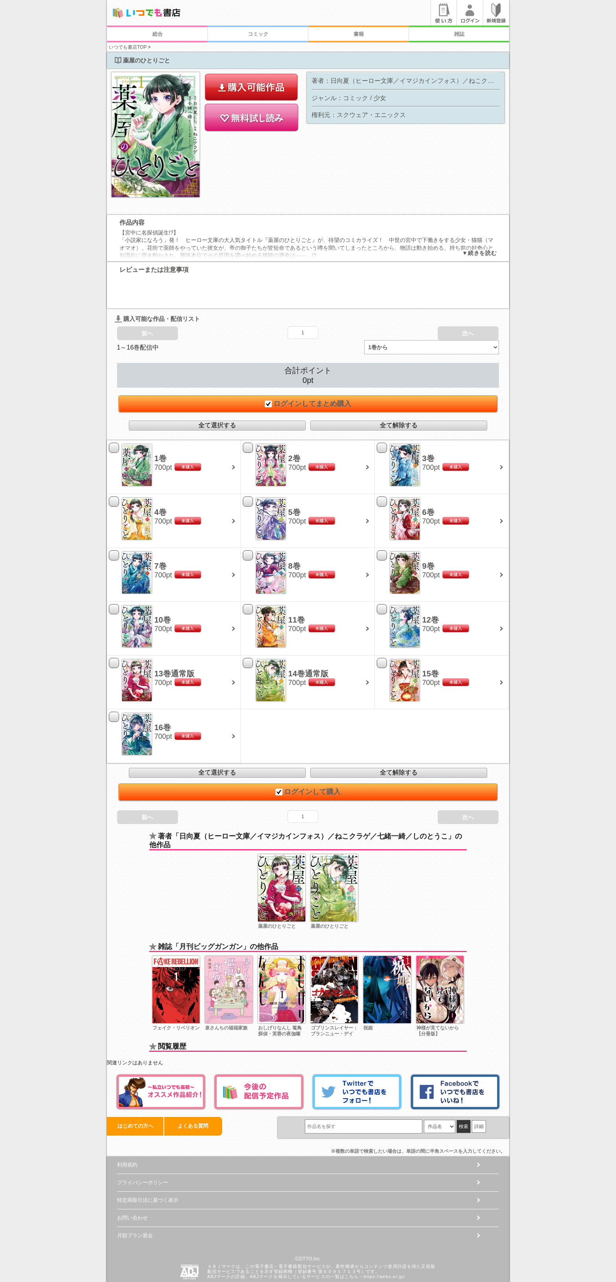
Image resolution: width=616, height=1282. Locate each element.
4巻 (160, 483)
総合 (157, 34)
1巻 (160, 429)
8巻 (294, 537)
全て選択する (217, 396)
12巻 (430, 590)
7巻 (160, 537)
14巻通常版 (308, 644)
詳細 (479, 1097)
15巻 (430, 644)
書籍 (359, 34)
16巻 (162, 698)
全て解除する (399, 396)
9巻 (428, 537)
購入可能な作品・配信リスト (157, 289)
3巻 (428, 429)
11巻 (296, 590)
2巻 (294, 429)
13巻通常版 (174, 644)
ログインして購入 (308, 763)
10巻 (162, 590)
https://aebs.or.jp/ (384, 1247)
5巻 (294, 483)
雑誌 (459, 34)
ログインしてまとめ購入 (308, 375)
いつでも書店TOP (128, 47)
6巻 (428, 483)
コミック (258, 34)
